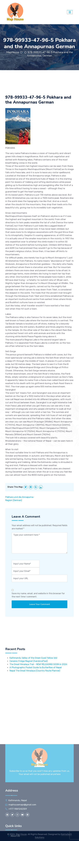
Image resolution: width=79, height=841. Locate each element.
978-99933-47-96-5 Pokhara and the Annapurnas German (50, 53)
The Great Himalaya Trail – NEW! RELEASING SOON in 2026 (38, 682)
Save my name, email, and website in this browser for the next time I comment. (38, 607)
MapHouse (12, 52)
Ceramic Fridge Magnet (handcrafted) (29, 679)
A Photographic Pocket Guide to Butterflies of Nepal (36, 685)
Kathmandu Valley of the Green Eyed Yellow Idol (33, 675)
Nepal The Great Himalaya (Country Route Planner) (35, 688)
